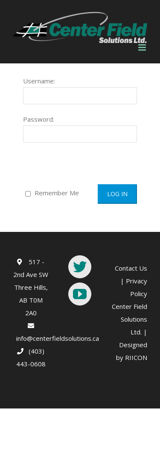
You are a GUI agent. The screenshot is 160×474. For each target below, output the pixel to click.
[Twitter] (79, 266)
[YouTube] (79, 294)
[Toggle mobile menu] (142, 47)
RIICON (136, 357)
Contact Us (131, 268)
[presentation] (73, 164)
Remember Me (52, 192)
